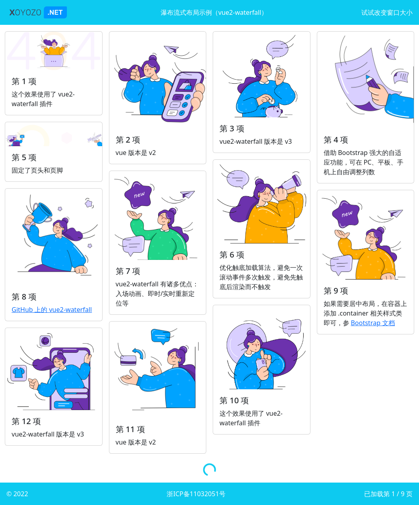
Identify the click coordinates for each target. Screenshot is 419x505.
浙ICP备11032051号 (196, 493)
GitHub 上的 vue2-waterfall (52, 309)
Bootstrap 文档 (373, 322)
